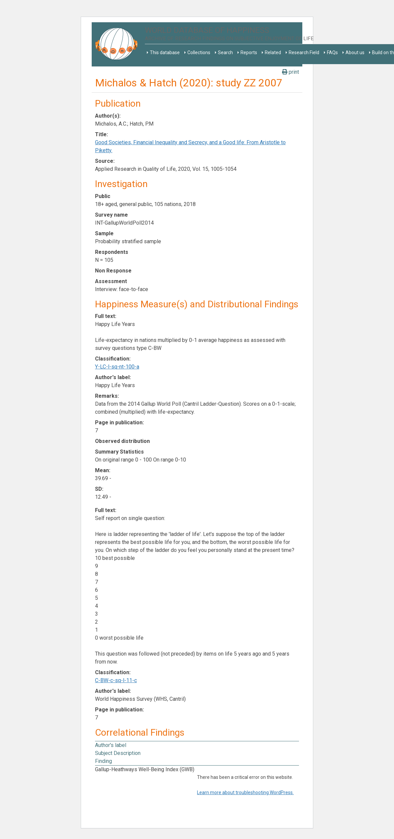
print (290, 72)
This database (165, 52)
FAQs (332, 52)
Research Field (304, 52)
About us (354, 52)
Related (273, 52)
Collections (198, 52)
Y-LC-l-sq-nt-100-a (117, 367)
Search (225, 52)
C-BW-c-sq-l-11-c (116, 680)
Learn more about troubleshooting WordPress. (245, 792)
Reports (249, 52)
